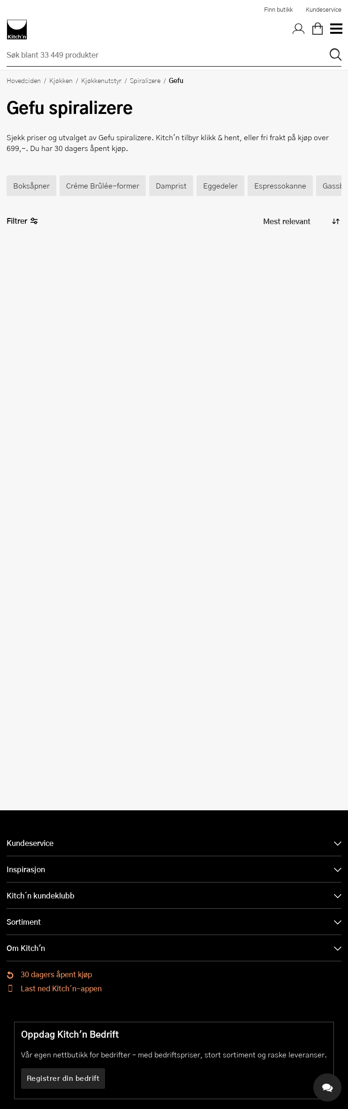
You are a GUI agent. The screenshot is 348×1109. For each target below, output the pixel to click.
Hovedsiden (24, 80)
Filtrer (22, 221)
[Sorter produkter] (300, 221)
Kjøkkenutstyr (101, 80)
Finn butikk (278, 9)
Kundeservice (323, 9)
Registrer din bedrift (63, 1078)
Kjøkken (61, 80)
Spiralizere (145, 80)
